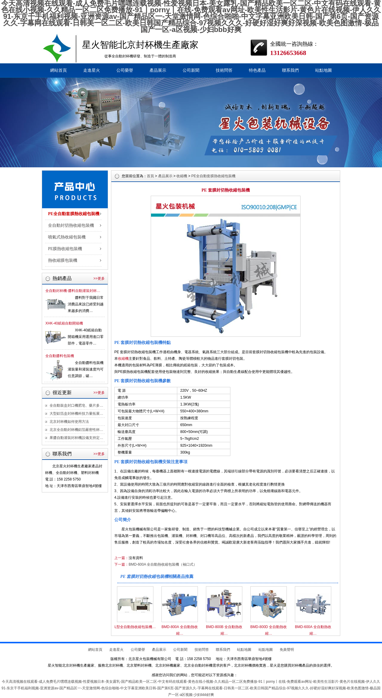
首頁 (150, 176)
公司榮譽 (124, 70)
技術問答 (224, 70)
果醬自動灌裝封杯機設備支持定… (76, 438)
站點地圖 (323, 70)
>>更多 (99, 278)
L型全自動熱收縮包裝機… (135, 627)
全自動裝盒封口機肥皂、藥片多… (76, 405)
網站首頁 (58, 70)
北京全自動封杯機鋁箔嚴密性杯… (76, 430)
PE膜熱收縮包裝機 (65, 249)
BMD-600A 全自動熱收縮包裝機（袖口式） (163, 564)
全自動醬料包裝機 (59, 356)
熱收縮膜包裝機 (62, 260)
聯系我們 (290, 70)
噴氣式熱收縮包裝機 (67, 237)
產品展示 (158, 70)
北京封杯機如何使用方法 (69, 422)
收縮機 (181, 176)
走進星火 (91, 70)
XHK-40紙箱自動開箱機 (64, 323)
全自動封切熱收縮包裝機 (71, 225)
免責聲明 (287, 650)
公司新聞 (191, 70)
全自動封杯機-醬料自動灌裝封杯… (72, 291)
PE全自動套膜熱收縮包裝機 (73, 214)
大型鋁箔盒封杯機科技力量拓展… (76, 413)
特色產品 (257, 70)
